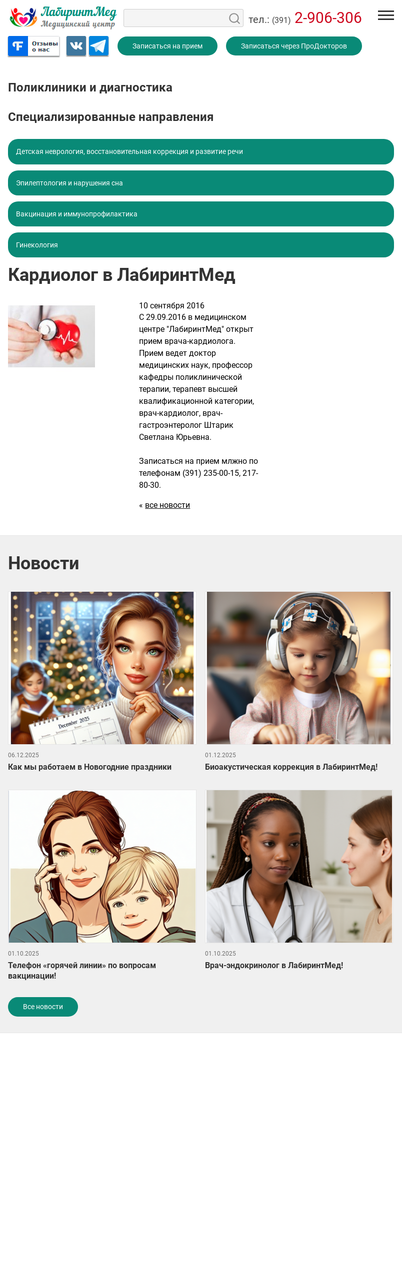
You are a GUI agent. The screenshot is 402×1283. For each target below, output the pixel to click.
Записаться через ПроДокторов (294, 46)
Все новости (43, 1007)
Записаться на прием (167, 46)
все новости (167, 505)
